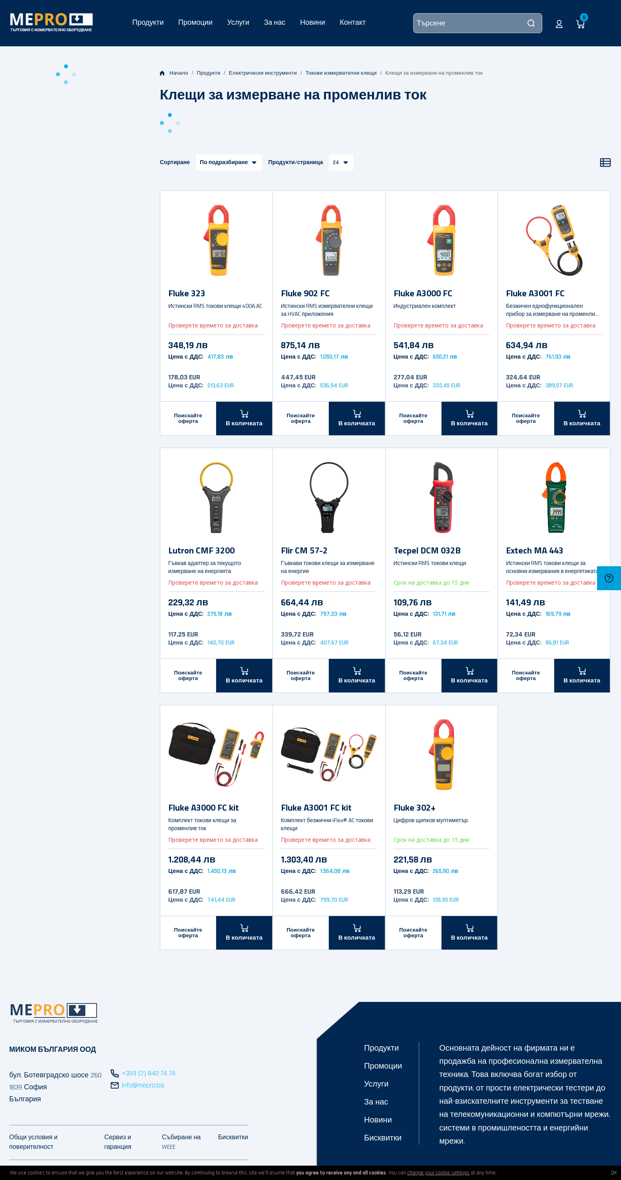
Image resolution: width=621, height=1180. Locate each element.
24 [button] (336, 162)
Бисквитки (383, 1138)
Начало (174, 73)
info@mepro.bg (143, 1085)
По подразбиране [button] (224, 162)
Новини (312, 22)
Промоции (195, 22)
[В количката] (244, 418)
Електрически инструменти (263, 73)
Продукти (147, 22)
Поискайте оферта (188, 418)
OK (614, 1173)
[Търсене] (477, 23)
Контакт (353, 22)
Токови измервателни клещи (340, 73)
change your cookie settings (438, 1173)
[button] (559, 23)
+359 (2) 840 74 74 (148, 1073)
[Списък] (605, 162)
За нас (274, 22)
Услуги (238, 22)
